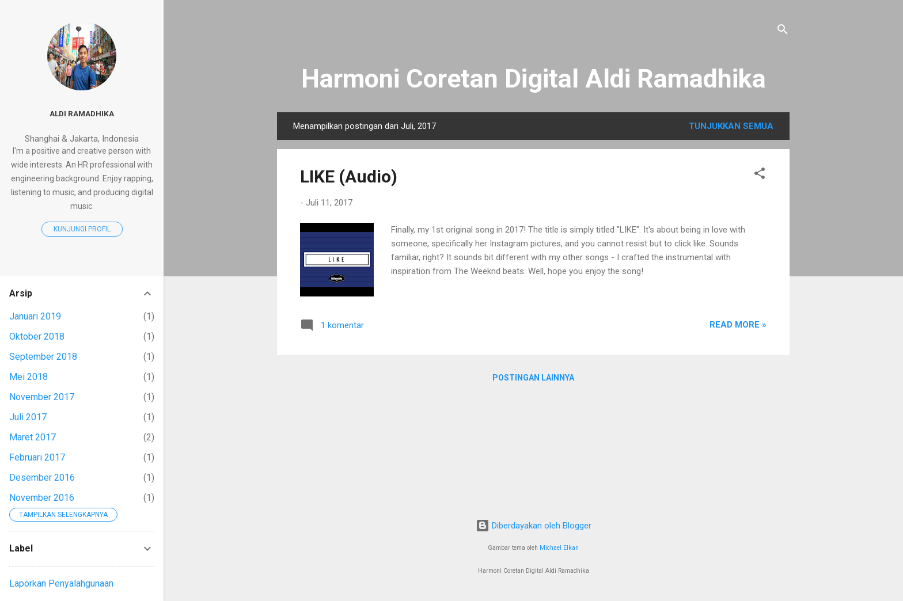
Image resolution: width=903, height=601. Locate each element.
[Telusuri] (783, 31)
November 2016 (41, 497)
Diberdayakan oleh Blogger (533, 525)
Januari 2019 (35, 316)
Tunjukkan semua (731, 126)
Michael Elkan (559, 547)
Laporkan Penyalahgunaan (61, 583)
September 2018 (43, 356)
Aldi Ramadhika (82, 113)
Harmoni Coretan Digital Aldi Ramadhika (533, 78)
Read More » (738, 324)
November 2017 (41, 396)
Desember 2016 (42, 477)
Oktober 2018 (36, 336)
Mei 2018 (28, 376)
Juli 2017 (28, 417)
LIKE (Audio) (348, 176)
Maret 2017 (32, 437)
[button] (760, 175)
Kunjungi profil (82, 229)
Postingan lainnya (533, 377)
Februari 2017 (37, 457)
